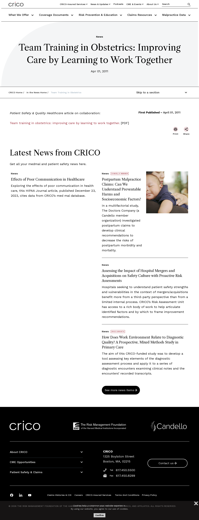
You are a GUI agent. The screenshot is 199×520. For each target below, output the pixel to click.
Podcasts (118, 4)
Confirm (99, 515)
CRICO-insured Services (98, 495)
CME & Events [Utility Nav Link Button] (134, 4)
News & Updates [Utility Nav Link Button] (100, 4)
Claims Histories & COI (59, 495)
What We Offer (21, 14)
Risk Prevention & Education (100, 14)
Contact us (166, 463)
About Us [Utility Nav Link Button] (153, 4)
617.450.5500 (125, 470)
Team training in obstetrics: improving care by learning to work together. (65, 123)
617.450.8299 (125, 475)
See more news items (119, 390)
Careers (78, 495)
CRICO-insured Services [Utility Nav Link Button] (74, 4)
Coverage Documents (56, 14)
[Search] (189, 4)
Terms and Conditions (127, 495)
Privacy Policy (149, 495)
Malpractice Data (176, 14)
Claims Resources (142, 14)
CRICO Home (15, 92)
